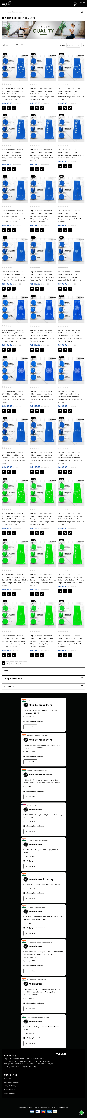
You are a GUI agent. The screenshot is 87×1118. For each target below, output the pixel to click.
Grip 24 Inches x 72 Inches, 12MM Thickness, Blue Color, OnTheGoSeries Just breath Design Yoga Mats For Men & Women (13, 457)
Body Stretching (10, 1086)
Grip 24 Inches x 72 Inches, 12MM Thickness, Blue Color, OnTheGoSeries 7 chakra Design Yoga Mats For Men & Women (13, 155)
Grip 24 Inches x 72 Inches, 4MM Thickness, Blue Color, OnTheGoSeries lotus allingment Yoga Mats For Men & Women (70, 216)
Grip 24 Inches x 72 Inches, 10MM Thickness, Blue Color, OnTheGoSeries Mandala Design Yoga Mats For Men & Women (42, 396)
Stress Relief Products (12, 1089)
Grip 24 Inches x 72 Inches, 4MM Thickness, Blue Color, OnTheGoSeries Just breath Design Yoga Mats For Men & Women (70, 457)
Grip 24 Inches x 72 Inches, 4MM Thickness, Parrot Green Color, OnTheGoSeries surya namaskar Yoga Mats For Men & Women (71, 519)
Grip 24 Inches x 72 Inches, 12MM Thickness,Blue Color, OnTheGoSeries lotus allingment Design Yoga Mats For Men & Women (14, 216)
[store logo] (8, 4)
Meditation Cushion (11, 1082)
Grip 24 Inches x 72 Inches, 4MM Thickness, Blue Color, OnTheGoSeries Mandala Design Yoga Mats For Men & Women (70, 396)
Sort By (62, 45)
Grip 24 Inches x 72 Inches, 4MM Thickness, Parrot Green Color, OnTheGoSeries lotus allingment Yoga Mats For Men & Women (70, 641)
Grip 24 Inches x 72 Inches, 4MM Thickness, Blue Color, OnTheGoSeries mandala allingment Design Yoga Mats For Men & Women (70, 335)
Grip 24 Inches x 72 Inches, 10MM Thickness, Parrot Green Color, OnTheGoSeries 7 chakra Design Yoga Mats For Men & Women (43, 580)
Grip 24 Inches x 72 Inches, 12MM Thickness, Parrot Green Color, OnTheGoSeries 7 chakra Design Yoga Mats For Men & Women (15, 580)
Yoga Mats (8, 1078)
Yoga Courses (9, 1093)
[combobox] (43, 12)
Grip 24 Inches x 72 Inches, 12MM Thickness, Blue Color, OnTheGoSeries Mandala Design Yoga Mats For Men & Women (13, 396)
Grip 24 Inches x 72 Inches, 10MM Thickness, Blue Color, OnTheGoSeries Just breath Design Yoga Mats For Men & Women (42, 457)
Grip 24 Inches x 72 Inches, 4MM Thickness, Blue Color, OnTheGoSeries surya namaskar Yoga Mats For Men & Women (71, 93)
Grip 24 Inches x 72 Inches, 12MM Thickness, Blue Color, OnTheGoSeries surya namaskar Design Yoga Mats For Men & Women (14, 93)
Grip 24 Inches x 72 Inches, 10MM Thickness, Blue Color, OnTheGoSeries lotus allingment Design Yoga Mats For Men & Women (42, 216)
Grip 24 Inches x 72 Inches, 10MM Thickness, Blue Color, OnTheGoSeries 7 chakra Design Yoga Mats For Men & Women (42, 155)
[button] (4, 108)
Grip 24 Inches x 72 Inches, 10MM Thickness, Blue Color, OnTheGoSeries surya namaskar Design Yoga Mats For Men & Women (42, 93)
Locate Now (30, 727)
